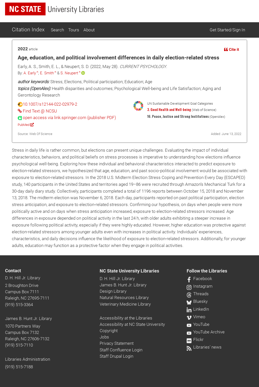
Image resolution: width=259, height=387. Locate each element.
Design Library (113, 291)
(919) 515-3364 (19, 304)
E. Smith (47, 73)
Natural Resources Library (124, 297)
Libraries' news (204, 347)
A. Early (30, 73)
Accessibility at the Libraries (126, 318)
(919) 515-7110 (19, 345)
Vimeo (196, 316)
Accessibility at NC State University (132, 324)
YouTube (198, 324)
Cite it (231, 49)
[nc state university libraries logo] (54, 9)
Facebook (199, 278)
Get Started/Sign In (227, 29)
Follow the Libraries (207, 271)
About (89, 29)
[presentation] (67, 117)
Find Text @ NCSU (37, 110)
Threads (198, 293)
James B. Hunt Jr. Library (28, 318)
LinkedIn (198, 309)
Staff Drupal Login (116, 356)
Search (57, 29)
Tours (73, 29)
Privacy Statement (117, 343)
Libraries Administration (27, 359)
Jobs (104, 336)
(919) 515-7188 (19, 366)
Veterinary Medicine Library (125, 304)
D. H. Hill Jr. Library (22, 277)
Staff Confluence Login (121, 349)
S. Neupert (69, 73)
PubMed (26, 125)
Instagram (199, 286)
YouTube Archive (206, 331)
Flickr (195, 339)
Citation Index (28, 30)
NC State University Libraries (129, 271)
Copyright (109, 330)
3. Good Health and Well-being (169, 109)
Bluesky (197, 301)
